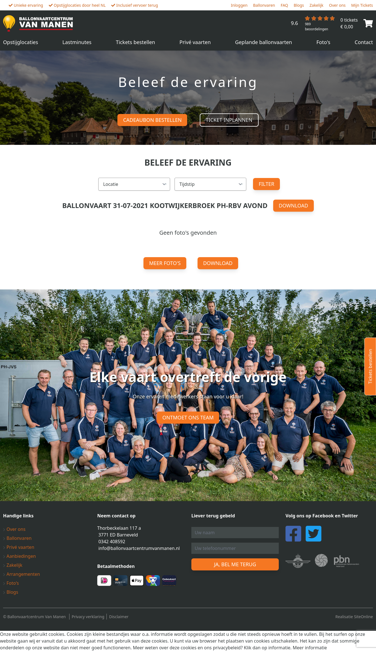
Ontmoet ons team (188, 417)
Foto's (323, 42)
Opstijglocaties (20, 42)
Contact (364, 42)
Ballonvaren (264, 5)
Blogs (299, 5)
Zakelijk (317, 5)
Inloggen (239, 5)
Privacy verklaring (88, 616)
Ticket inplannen (229, 120)
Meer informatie (310, 648)
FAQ (284, 5)
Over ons (337, 5)
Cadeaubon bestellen (152, 120)
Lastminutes (77, 42)
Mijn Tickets (362, 5)
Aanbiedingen (19, 556)
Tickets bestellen (135, 42)
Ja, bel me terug (235, 564)
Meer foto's (165, 263)
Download (293, 205)
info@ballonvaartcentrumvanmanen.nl (139, 548)
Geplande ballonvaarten (263, 42)
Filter (266, 184)
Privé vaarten (195, 42)
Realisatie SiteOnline (354, 616)
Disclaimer (118, 616)
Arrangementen (21, 574)
